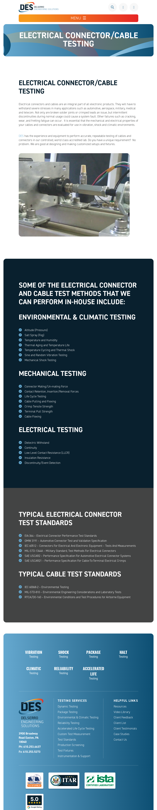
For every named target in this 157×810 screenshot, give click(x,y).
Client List (120, 723)
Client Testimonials (125, 728)
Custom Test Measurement (74, 734)
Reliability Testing (68, 723)
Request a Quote (134, 7)
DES (21, 136)
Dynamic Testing (68, 706)
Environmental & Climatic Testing (78, 717)
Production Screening (71, 745)
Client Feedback (123, 717)
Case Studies (121, 734)
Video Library (122, 712)
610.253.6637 (123, 7)
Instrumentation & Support (74, 756)
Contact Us (120, 739)
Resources (120, 706)
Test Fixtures (65, 750)
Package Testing (67, 712)
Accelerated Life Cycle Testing (76, 728)
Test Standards (67, 739)
